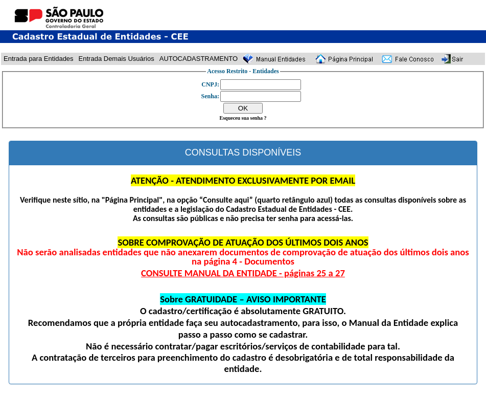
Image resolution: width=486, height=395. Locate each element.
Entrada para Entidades (39, 58)
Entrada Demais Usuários (116, 58)
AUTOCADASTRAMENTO (198, 58)
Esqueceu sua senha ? (243, 118)
